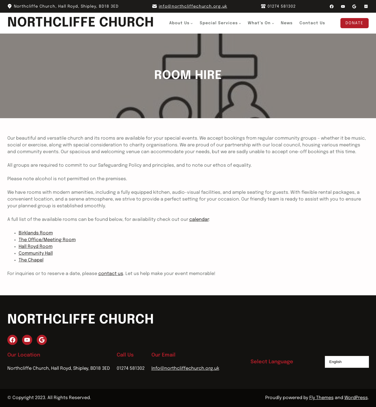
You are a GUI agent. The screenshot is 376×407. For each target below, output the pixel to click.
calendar (199, 219)
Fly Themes (321, 397)
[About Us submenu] (192, 23)
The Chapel (31, 260)
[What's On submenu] (273, 23)
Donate (354, 23)
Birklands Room (36, 233)
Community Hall (36, 253)
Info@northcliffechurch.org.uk (185, 368)
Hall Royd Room (36, 246)
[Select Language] (347, 362)
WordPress (356, 397)
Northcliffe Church (80, 23)
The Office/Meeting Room (47, 239)
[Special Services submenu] (240, 23)
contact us (110, 273)
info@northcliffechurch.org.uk (193, 6)
